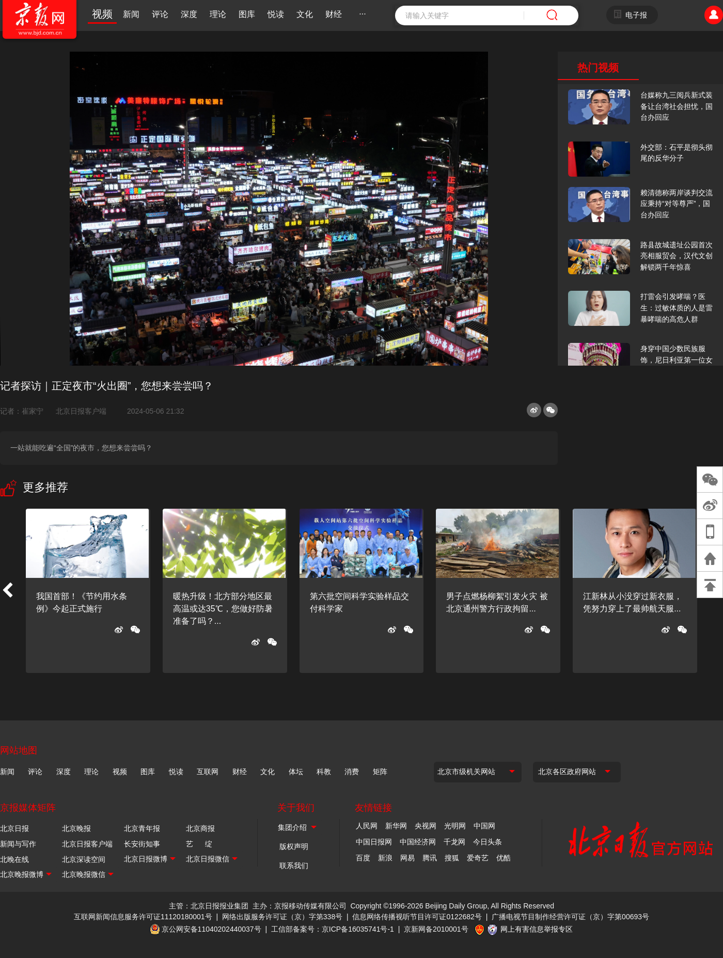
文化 (304, 14)
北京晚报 (76, 828)
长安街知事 (142, 844)
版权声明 (293, 846)
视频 (102, 14)
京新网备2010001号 (436, 929)
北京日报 (14, 828)
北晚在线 (14, 859)
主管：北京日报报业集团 (208, 906)
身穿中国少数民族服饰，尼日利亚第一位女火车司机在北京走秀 (676, 359)
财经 (333, 14)
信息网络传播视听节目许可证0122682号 (417, 917)
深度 (189, 14)
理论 (218, 14)
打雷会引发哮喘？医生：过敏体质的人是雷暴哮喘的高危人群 (676, 307)
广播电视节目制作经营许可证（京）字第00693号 (570, 917)
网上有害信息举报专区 (536, 929)
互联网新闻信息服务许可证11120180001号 (143, 917)
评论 (160, 14)
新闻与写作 (18, 844)
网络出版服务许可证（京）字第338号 (282, 917)
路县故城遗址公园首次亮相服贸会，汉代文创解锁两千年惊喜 (676, 256)
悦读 (276, 14)
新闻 (131, 14)
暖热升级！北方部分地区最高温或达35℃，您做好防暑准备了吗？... (223, 608)
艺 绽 (199, 844)
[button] (7, 590)
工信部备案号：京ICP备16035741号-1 (332, 929)
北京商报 (200, 828)
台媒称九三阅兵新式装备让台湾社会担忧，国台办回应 (676, 106)
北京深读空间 (83, 859)
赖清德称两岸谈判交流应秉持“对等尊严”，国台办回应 (676, 204)
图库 (247, 14)
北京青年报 (142, 828)
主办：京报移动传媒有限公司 (300, 906)
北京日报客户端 (81, 411)
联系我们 (293, 865)
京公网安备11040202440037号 (211, 929)
